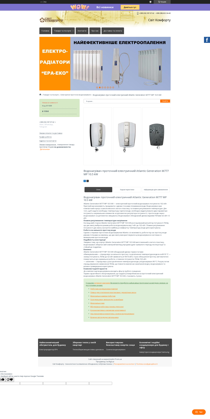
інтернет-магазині (102, 283)
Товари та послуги (62, 31)
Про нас (95, 31)
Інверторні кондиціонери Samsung (154, 352)
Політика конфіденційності (147, 364)
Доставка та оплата (113, 31)
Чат (198, 412)
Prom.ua (118, 359)
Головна (45, 31)
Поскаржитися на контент (124, 364)
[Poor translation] (9, 379)
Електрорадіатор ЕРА (48, 349)
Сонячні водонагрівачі (115, 349)
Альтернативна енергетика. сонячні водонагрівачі (112, 314)
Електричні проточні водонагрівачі (76, 95)
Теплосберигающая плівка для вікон (88, 349)
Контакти (82, 31)
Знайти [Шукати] (165, 101)
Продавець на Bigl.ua (105, 361)
